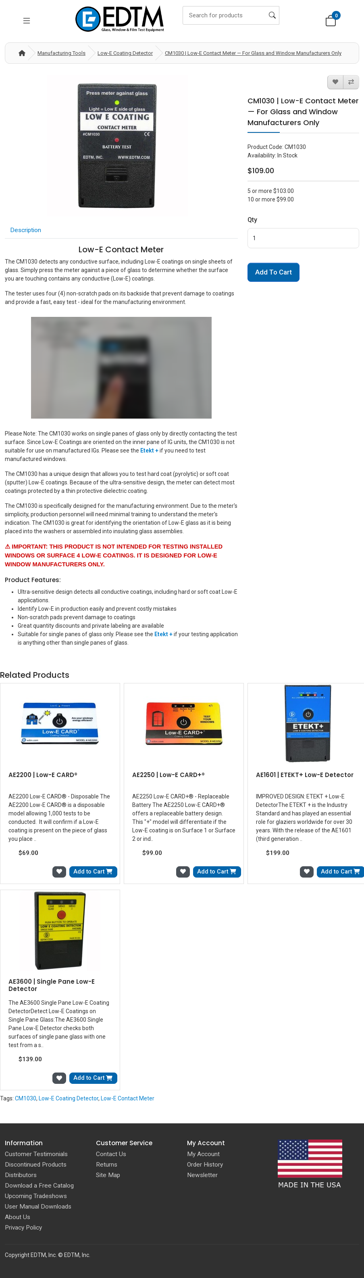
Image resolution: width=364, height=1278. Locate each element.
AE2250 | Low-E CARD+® (168, 775)
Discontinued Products (36, 1164)
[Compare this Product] (351, 82)
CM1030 (25, 1098)
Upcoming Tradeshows (36, 1196)
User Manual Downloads (38, 1206)
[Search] (231, 15)
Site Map (108, 1175)
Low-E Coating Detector (125, 53)
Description (25, 230)
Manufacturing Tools (61, 53)
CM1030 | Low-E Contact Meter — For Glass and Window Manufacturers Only (253, 53)
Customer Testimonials (36, 1154)
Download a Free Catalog (39, 1185)
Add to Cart (273, 272)
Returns (106, 1164)
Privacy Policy (23, 1227)
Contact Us (111, 1154)
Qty (252, 220)
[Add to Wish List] (335, 82)
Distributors (21, 1175)
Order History (205, 1164)
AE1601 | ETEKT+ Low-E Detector (305, 775)
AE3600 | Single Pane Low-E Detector (51, 985)
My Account (203, 1154)
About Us (17, 1217)
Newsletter (202, 1175)
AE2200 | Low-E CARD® (42, 775)
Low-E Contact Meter (127, 1098)
